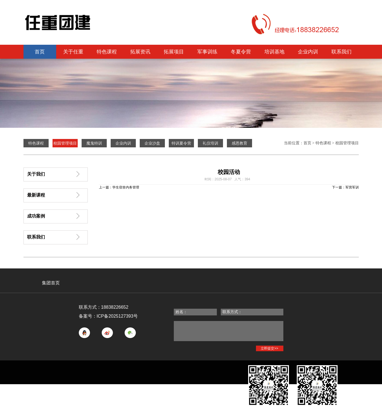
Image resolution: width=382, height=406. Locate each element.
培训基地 (274, 52)
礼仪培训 (210, 143)
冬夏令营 (241, 52)
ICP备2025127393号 (117, 316)
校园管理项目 (347, 143)
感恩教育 (239, 143)
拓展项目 (174, 52)
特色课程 (107, 52)
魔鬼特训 (94, 143)
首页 (40, 52)
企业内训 (308, 52)
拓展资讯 (140, 52)
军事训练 (207, 52)
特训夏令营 (181, 143)
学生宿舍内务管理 (125, 187)
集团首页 (51, 282)
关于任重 (73, 52)
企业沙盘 (152, 143)
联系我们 (341, 52)
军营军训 (352, 187)
